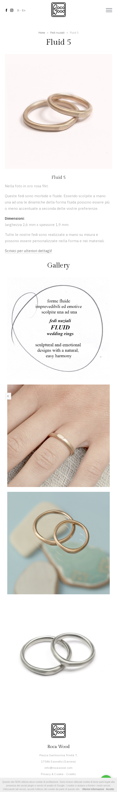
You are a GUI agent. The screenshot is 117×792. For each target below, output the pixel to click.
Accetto (110, 789)
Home (41, 32)
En (23, 10)
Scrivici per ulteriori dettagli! (28, 250)
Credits (71, 774)
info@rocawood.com (58, 768)
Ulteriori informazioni (93, 789)
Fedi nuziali (57, 32)
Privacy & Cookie (52, 774)
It (18, 10)
